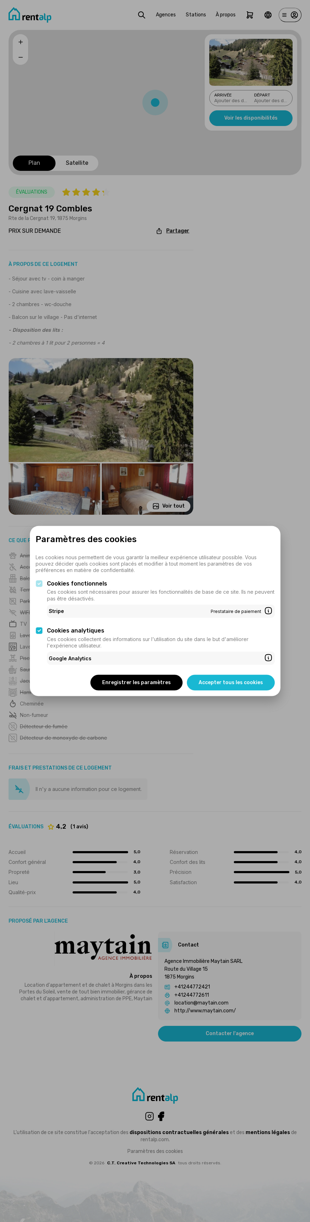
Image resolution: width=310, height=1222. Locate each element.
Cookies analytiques (75, 630)
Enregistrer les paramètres (136, 683)
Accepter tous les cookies (231, 683)
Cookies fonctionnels (77, 583)
